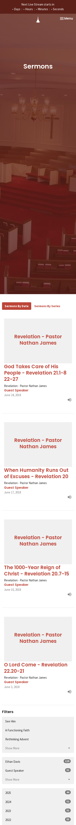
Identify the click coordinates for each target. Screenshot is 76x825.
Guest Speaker (38, 770)
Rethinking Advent (17, 739)
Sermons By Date (17, 306)
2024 (38, 802)
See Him (10, 721)
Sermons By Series (47, 306)
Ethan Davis (38, 761)
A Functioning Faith (17, 730)
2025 (38, 792)
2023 (38, 811)
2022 (38, 819)
